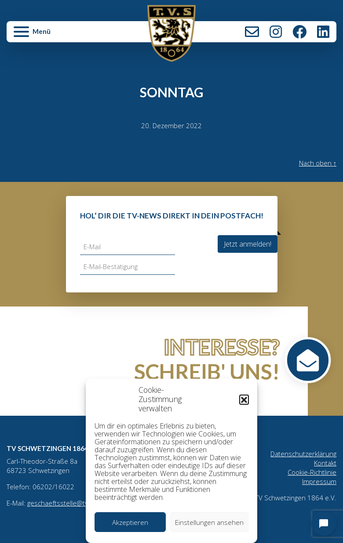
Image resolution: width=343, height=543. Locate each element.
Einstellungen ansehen (209, 522)
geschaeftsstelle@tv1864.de (70, 503)
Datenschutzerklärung (303, 453)
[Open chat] (323, 523)
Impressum (319, 481)
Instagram (276, 32)
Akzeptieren (130, 522)
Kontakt (252, 32)
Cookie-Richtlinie (312, 472)
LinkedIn (323, 32)
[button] (244, 399)
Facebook (299, 32)
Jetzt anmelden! (247, 244)
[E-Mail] (127, 247)
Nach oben (318, 163)
